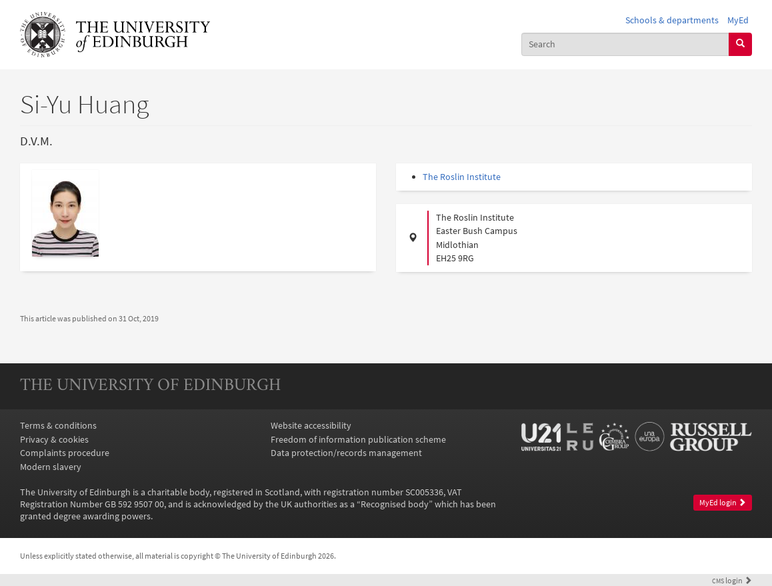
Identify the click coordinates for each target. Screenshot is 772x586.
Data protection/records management (346, 453)
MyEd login (722, 502)
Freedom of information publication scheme (358, 439)
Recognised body (395, 504)
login (732, 580)
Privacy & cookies (54, 439)
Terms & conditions (58, 425)
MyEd (738, 20)
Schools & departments (672, 20)
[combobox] (625, 44)
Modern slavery (50, 467)
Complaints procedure (64, 453)
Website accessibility (311, 425)
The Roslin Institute (462, 177)
